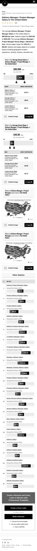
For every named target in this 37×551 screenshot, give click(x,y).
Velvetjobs (5, 3)
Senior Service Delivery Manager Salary (20, 398)
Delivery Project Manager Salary (17, 285)
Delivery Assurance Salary (15, 480)
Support (8, 545)
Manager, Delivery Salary (15, 357)
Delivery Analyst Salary (14, 450)
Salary (3, 11)
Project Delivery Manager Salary (17, 295)
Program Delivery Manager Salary (18, 388)
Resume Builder (27, 545)
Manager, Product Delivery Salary (17, 367)
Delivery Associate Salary (15, 470)
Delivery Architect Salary (15, 460)
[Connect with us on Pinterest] (5, 543)
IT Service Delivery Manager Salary (18, 347)
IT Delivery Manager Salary (15, 336)
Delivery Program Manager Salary (18, 326)
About (3, 545)
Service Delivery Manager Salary (17, 408)
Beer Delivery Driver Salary (15, 419)
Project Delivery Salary (14, 306)
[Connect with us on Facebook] (2, 543)
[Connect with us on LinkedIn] (8, 543)
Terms (13, 545)
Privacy (17, 545)
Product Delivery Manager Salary (17, 378)
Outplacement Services (8, 547)
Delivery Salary (12, 439)
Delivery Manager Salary (15, 316)
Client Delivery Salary (14, 429)
